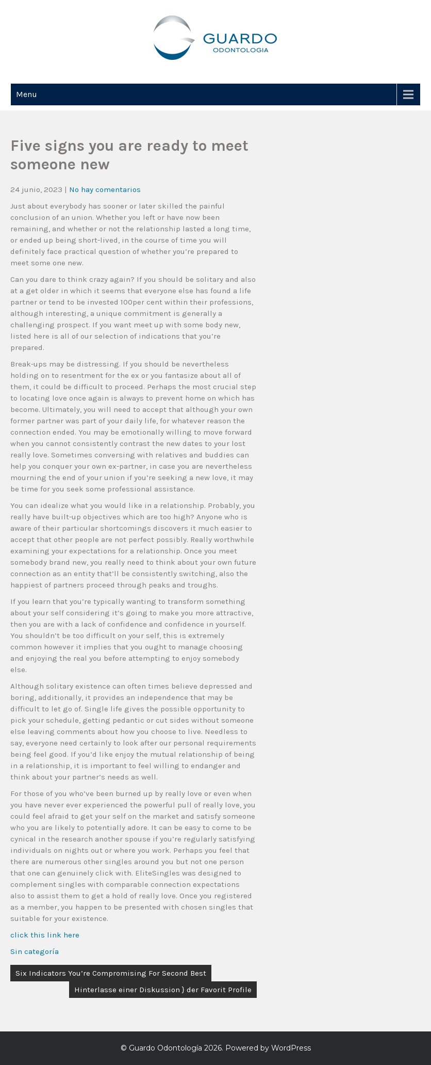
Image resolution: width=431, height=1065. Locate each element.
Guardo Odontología (165, 1048)
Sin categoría (34, 951)
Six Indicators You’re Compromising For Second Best (110, 973)
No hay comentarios (105, 189)
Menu (26, 94)
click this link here (44, 935)
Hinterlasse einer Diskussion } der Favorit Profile (163, 989)
